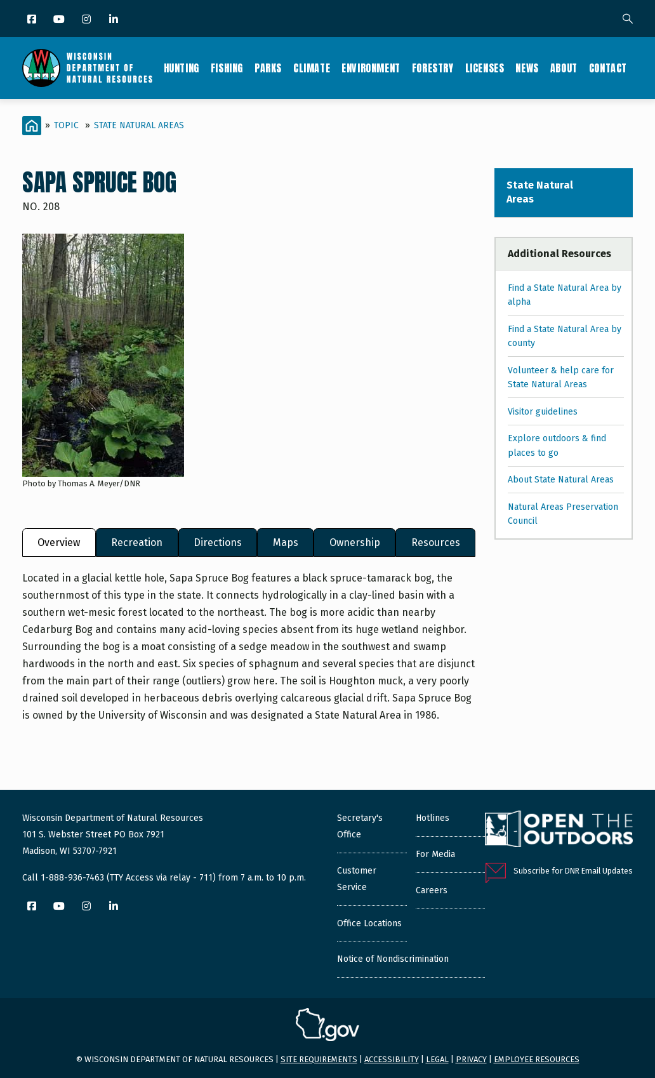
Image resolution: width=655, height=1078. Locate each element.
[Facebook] (32, 20)
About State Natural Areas (561, 479)
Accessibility (391, 1059)
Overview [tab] (58, 542)
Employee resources (536, 1059)
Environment (370, 68)
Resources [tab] (435, 542)
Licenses (485, 68)
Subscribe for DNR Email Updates (573, 870)
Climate (311, 68)
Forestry (433, 68)
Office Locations (369, 923)
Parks (268, 68)
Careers (431, 890)
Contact (608, 68)
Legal (437, 1059)
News (526, 68)
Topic (66, 125)
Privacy (471, 1059)
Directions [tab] (218, 542)
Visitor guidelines (543, 411)
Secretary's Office (360, 826)
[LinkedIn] (114, 20)
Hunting (181, 68)
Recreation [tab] (136, 542)
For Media (435, 854)
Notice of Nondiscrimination (393, 959)
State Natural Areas (139, 125)
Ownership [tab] (354, 542)
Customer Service (356, 879)
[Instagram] (87, 20)
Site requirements (319, 1059)
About (564, 68)
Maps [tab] (285, 542)
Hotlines (432, 818)
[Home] (31, 125)
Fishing (227, 68)
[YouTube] (60, 20)
